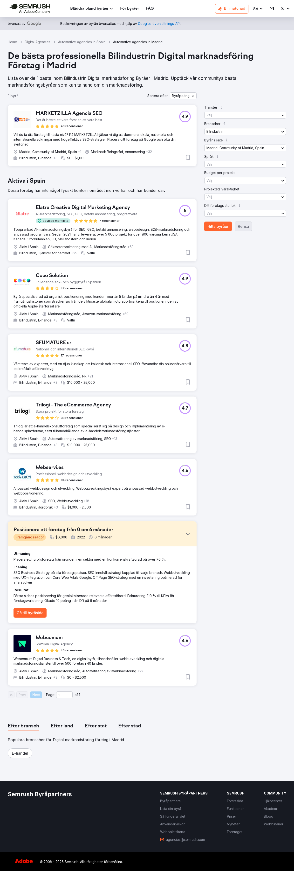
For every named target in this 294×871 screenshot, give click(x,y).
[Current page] (64, 695)
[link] (129, 9)
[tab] (23, 726)
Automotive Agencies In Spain (81, 42)
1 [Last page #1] (79, 695)
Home (12, 42)
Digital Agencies (37, 42)
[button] (258, 8)
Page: (50, 695)
